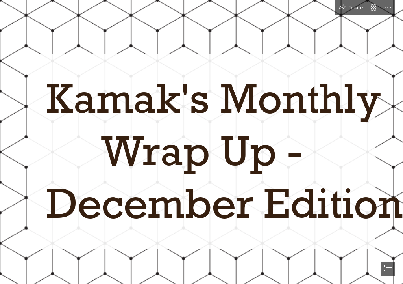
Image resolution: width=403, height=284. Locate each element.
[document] (201, 142)
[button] (350, 7)
